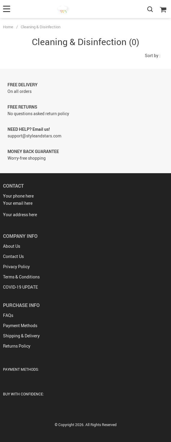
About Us (11, 246)
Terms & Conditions (21, 277)
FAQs (8, 315)
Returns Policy (16, 346)
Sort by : (152, 55)
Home (8, 26)
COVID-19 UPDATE (20, 287)
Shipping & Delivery (21, 336)
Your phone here (18, 196)
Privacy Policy (16, 266)
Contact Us (13, 256)
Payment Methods (20, 325)
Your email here (17, 203)
